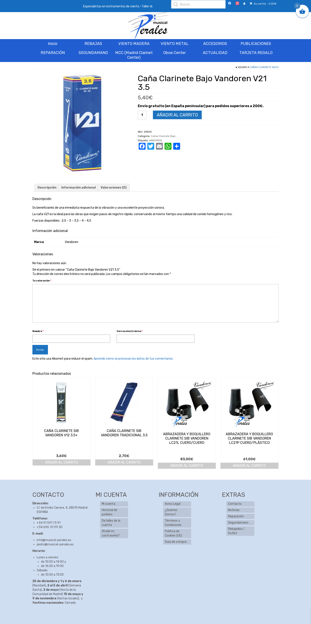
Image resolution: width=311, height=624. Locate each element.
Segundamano (238, 522)
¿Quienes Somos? (171, 512)
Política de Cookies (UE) (173, 533)
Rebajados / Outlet (236, 531)
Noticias (234, 510)
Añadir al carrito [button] (61, 462)
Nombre (38, 331)
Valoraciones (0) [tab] (114, 187)
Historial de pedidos (109, 512)
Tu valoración (41, 280)
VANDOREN (155, 140)
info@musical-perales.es (54, 540)
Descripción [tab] (47, 187)
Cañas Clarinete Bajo (264, 67)
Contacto (235, 504)
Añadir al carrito (177, 114)
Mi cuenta (108, 504)
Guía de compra (176, 542)
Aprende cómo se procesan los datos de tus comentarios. (133, 358)
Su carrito (263, 3)
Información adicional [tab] (78, 187)
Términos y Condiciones (173, 523)
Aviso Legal (172, 504)
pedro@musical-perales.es (55, 544)
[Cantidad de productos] (142, 115)
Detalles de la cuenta (111, 523)
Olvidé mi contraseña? (111, 533)
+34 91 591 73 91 (48, 523)
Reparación (236, 516)
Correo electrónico (130, 331)
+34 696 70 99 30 (49, 527)
